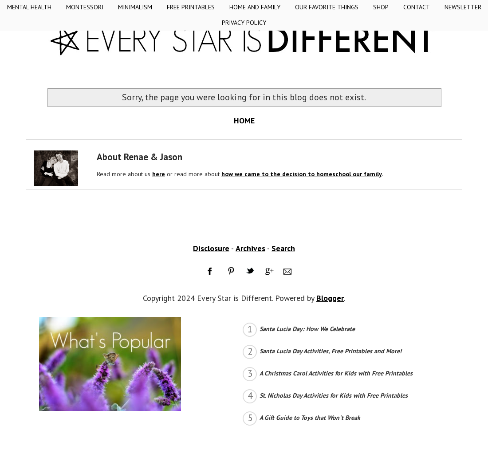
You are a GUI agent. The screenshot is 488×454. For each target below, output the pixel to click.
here (158, 174)
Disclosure (211, 248)
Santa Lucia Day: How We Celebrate (307, 329)
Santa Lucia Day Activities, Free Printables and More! (330, 351)
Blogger (330, 298)
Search (283, 248)
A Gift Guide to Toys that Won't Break (310, 418)
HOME (244, 120)
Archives (250, 248)
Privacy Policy (244, 23)
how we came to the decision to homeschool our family (301, 174)
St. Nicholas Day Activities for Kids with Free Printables (334, 395)
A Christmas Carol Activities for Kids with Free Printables (336, 373)
